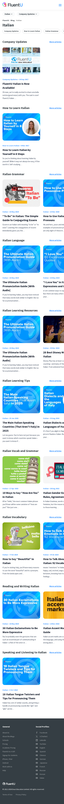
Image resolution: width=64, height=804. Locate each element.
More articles (55, 42)
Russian (41, 770)
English (40, 748)
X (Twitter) (41, 736)
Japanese (41, 763)
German (41, 759)
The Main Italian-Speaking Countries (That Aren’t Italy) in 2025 (21, 426)
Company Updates (11, 31)
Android (5, 763)
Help (4, 770)
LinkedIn (41, 740)
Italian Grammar (51, 31)
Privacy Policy (21, 794)
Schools (6, 740)
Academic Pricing (9, 748)
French (40, 766)
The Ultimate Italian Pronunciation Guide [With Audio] (19, 286)
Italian (5, 212)
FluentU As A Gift (9, 751)
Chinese (41, 755)
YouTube (41, 744)
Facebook (41, 733)
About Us (6, 733)
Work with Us (7, 766)
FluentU (6, 20)
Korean (40, 774)
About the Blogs (9, 736)
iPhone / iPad (7, 759)
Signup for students (10, 755)
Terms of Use (7, 794)
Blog (13, 20)
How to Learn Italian (32, 31)
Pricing (5, 744)
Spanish (41, 751)
